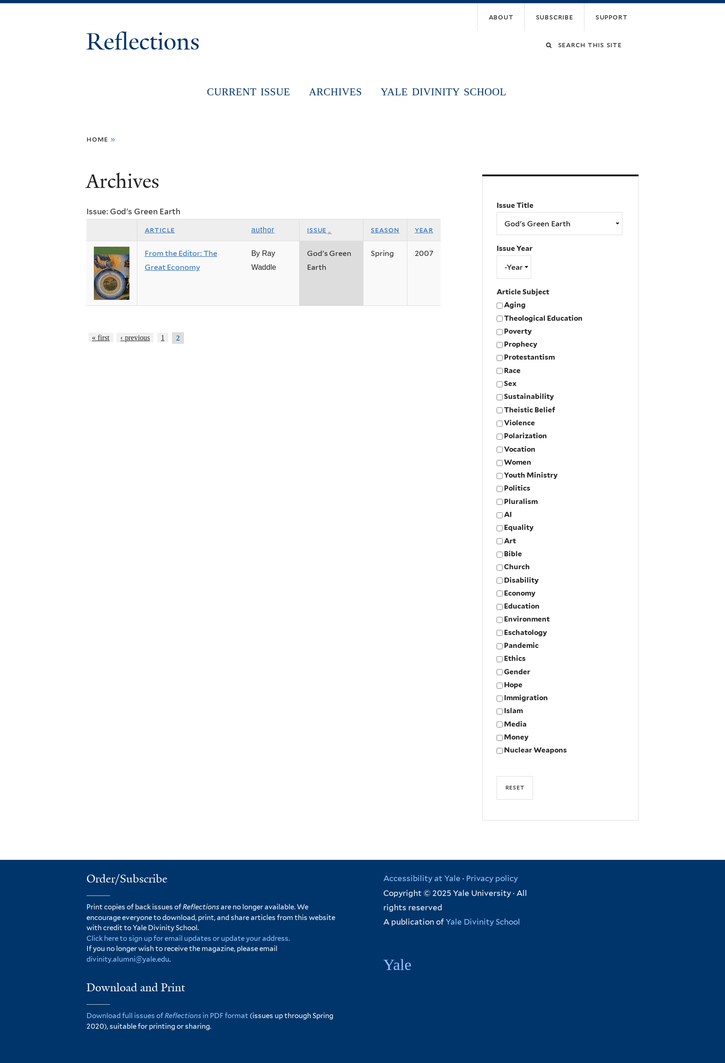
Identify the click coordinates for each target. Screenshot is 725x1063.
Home (97, 139)
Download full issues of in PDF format (167, 1016)
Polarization (525, 435)
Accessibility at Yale (422, 878)
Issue (319, 229)
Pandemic (521, 645)
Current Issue (248, 92)
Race (512, 370)
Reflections (146, 41)
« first (101, 338)
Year (424, 229)
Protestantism (529, 357)
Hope (513, 684)
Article (160, 229)
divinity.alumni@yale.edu (127, 959)
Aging (515, 304)
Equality (519, 527)
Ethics (515, 658)
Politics (517, 488)
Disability (521, 580)
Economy (519, 593)
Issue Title (515, 205)
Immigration (526, 697)
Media (515, 724)
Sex (510, 383)
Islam (513, 710)
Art (510, 540)
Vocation (519, 449)
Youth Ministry (531, 475)
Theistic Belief (529, 409)
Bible (513, 553)
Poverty (518, 331)
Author (262, 230)
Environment (527, 619)
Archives (335, 92)
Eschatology (525, 632)
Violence (519, 422)
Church (517, 566)
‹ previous (135, 338)
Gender (517, 671)
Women (517, 462)
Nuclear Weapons (535, 750)
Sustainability (529, 396)
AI (508, 514)
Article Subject (523, 291)
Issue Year (515, 248)
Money (516, 737)
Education (522, 606)
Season (385, 229)
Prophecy (520, 344)
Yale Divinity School (443, 92)
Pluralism (521, 501)
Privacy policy (492, 878)
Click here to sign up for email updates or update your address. (188, 938)
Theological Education (543, 318)
